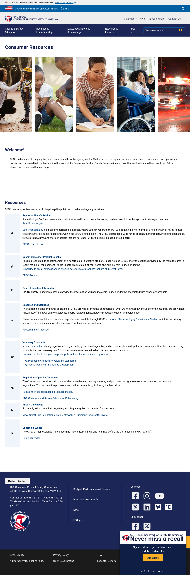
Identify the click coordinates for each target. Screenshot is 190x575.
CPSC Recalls (29, 275)
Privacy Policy (61, 555)
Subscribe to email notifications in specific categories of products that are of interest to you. (73, 269)
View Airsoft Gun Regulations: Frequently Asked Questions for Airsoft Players (64, 415)
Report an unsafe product (178, 542)
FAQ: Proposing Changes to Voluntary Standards (49, 360)
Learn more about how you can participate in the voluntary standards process (65, 354)
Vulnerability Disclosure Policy (27, 561)
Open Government (63, 561)
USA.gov (78, 520)
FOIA (99, 555)
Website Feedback (146, 539)
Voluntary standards (33, 346)
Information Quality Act (86, 499)
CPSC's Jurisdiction (33, 244)
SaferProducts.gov (32, 223)
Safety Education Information (38, 288)
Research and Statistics (35, 329)
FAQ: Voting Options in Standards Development (48, 364)
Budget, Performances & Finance (91, 489)
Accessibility (17, 555)
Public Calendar (31, 438)
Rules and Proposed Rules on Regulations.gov (47, 391)
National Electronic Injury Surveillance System (133, 319)
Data (76, 510)
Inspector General (106, 561)
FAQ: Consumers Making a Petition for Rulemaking (50, 398)
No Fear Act (145, 555)
